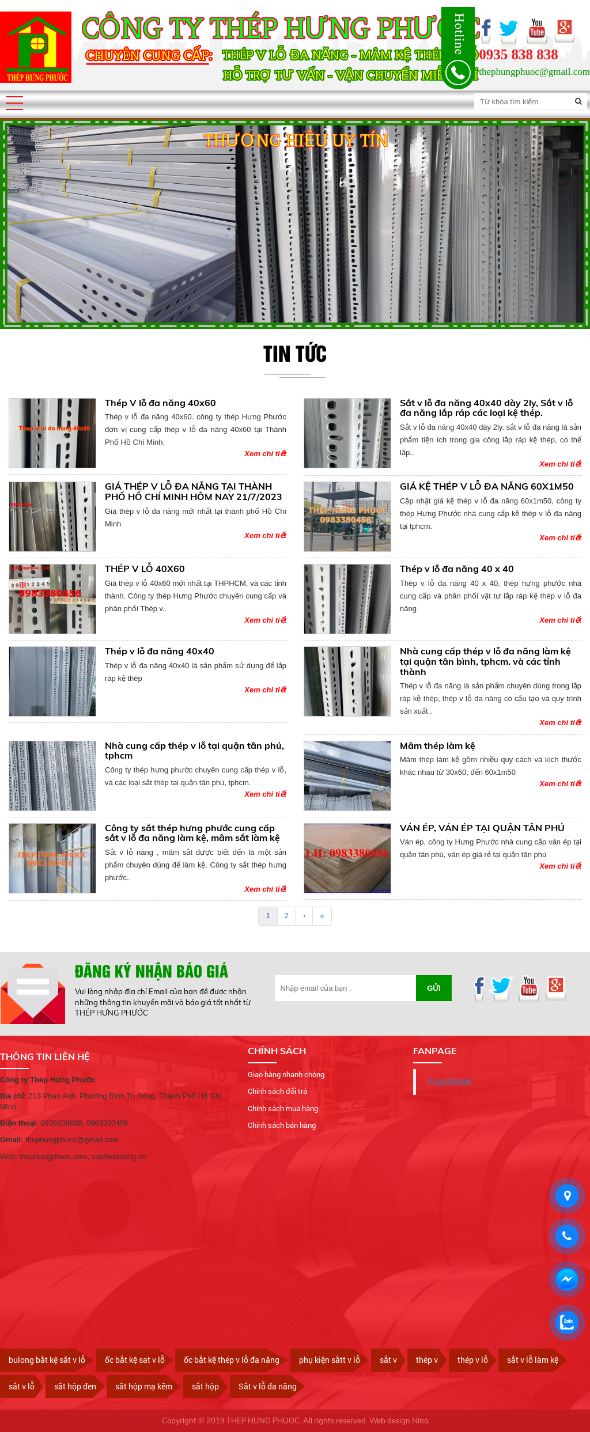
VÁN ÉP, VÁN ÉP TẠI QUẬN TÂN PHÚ (482, 828)
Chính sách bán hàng (282, 1125)
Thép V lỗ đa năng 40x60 (160, 402)
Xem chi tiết (265, 453)
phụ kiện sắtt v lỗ (329, 1359)
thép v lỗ (472, 1359)
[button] (14, 103)
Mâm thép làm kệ (437, 745)
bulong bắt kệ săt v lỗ (47, 1359)
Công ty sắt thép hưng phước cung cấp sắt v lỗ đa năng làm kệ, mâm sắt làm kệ (192, 833)
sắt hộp (205, 1386)
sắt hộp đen (75, 1386)
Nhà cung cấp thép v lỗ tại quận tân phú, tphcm (194, 751)
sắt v (388, 1359)
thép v (427, 1359)
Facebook (450, 1082)
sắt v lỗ (22, 1386)
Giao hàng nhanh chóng (286, 1074)
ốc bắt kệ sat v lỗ (135, 1359)
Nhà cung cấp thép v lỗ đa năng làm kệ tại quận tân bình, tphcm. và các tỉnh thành (485, 661)
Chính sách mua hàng (283, 1108)
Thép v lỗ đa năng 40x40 (159, 651)
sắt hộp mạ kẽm (143, 1386)
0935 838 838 (518, 54)
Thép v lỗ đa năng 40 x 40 (457, 568)
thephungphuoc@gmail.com (534, 71)
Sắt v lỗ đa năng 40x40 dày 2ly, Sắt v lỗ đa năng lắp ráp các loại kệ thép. (486, 408)
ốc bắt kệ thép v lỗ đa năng (231, 1359)
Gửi (434, 988)
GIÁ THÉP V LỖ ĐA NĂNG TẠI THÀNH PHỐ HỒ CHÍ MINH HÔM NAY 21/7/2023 (193, 491)
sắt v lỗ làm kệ (532, 1359)
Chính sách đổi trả (277, 1091)
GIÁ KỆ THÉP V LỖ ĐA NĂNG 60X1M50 (487, 486)
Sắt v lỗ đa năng (268, 1386)
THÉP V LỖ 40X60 (145, 568)
